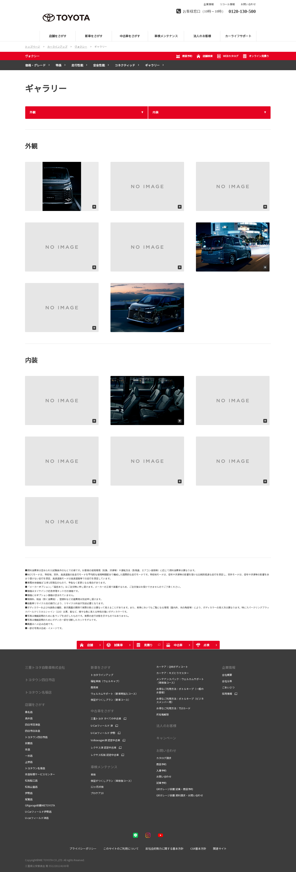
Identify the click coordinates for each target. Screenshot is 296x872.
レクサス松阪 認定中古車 (105, 754)
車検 (93, 774)
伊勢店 (29, 793)
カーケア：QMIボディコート (172, 666)
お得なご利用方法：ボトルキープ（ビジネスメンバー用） (180, 700)
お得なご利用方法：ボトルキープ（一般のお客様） (180, 690)
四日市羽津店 (32, 724)
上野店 (29, 762)
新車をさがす (101, 667)
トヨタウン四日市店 (36, 737)
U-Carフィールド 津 (102, 725)
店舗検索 (204, 56)
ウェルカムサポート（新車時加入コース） (114, 693)
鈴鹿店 (29, 743)
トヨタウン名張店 (35, 768)
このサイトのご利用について (121, 848)
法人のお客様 (166, 725)
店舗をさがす (35, 704)
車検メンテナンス (104, 766)
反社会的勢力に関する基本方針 (164, 848)
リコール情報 (227, 4)
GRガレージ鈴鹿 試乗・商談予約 (174, 789)
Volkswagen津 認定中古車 (105, 740)
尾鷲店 (29, 799)
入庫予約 (161, 770)
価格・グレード (35, 65)
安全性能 (99, 65)
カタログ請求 (163, 758)
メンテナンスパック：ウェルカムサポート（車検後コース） (180, 680)
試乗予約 (161, 782)
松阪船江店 (31, 780)
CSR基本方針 (198, 848)
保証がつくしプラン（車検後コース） (112, 780)
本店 (27, 749)
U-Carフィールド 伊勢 (103, 733)
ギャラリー (152, 65)
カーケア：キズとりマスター (172, 673)
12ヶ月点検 (97, 786)
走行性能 (77, 65)
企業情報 (209, 4)
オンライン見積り (256, 56)
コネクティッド (125, 65)
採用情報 (227, 693)
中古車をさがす (102, 710)
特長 (58, 65)
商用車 (94, 687)
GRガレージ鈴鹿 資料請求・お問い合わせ (179, 795)
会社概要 (227, 675)
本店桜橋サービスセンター (40, 774)
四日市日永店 (32, 730)
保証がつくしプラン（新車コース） (110, 699)
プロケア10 (97, 793)
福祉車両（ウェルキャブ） (106, 681)
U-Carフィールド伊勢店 (38, 811)
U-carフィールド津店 (37, 818)
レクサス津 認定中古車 (103, 747)
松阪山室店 (31, 786)
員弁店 (29, 718)
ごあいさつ (228, 687)
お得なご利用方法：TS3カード (173, 708)
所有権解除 (162, 714)
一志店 (29, 755)
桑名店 (29, 712)
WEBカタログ (227, 56)
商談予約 (184, 56)
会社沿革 (227, 681)
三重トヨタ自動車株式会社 (45, 667)
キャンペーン (166, 737)
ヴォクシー (32, 56)
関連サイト (220, 848)
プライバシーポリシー (83, 848)
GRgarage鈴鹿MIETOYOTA (40, 805)
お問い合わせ (248, 4)
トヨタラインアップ (102, 675)
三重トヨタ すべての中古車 (106, 718)
